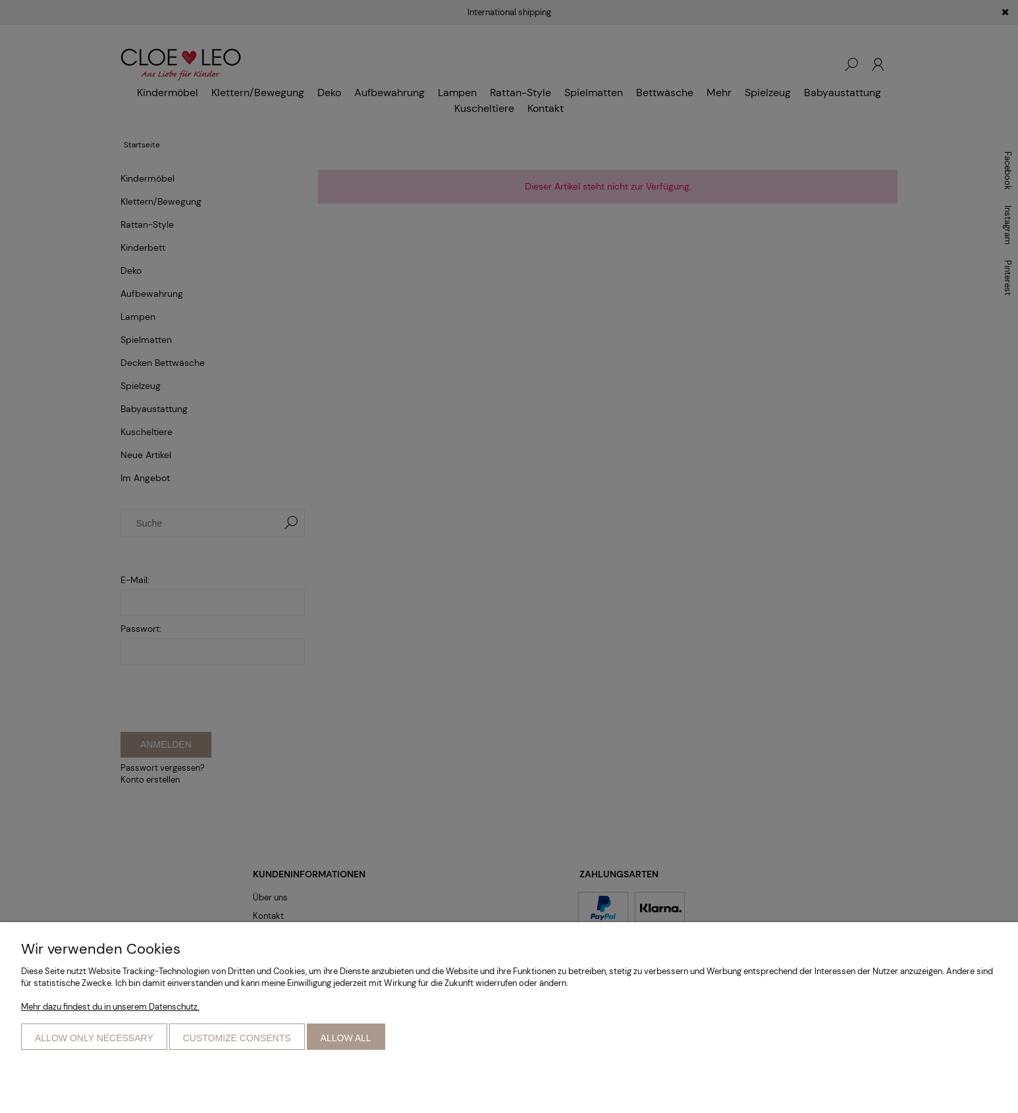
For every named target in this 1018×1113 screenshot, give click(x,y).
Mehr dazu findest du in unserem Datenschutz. (110, 1006)
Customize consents (237, 1038)
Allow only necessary (94, 1038)
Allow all (346, 1038)
